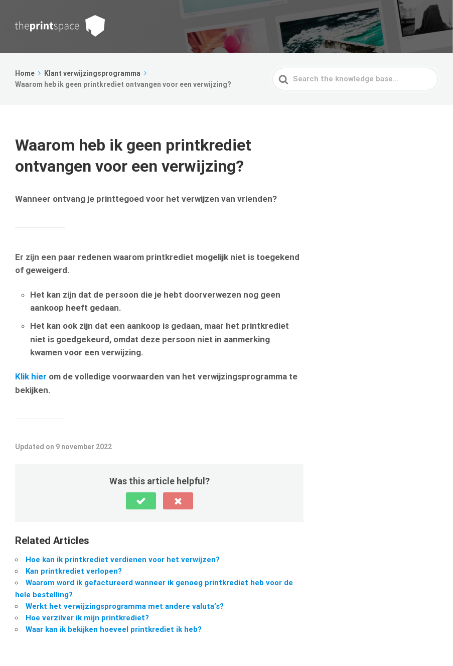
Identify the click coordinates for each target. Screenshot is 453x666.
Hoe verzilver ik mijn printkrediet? (87, 617)
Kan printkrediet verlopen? (74, 571)
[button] (141, 500)
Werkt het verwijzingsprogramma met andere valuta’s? (125, 606)
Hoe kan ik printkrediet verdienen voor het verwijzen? (123, 559)
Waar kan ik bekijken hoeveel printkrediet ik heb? (114, 629)
